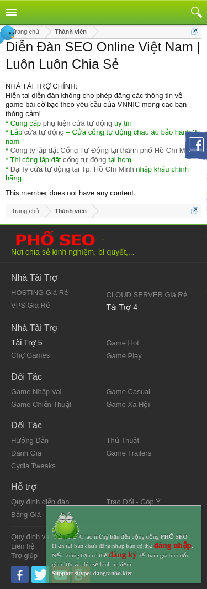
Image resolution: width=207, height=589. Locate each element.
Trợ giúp (24, 555)
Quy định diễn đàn (40, 502)
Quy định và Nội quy (43, 537)
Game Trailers (129, 453)
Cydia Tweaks (33, 466)
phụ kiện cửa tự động (78, 123)
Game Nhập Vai (36, 392)
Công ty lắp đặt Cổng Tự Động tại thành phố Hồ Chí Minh (102, 150)
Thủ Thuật (123, 440)
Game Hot (123, 343)
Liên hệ (22, 546)
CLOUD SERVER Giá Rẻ (147, 295)
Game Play (124, 356)
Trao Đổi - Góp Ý (134, 502)
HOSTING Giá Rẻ (39, 292)
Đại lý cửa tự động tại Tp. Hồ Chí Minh (72, 169)
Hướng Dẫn (30, 440)
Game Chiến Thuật (41, 404)
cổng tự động (85, 160)
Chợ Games (30, 355)
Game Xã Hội (128, 404)
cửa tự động (44, 132)
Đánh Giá (26, 453)
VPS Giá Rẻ (30, 305)
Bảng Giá (26, 514)
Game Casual (128, 392)
